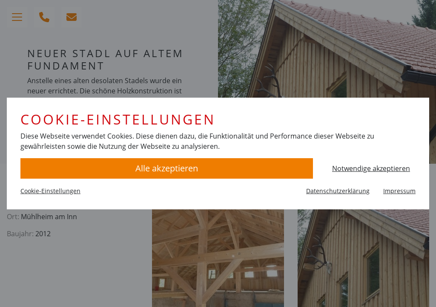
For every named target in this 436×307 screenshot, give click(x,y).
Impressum (399, 191)
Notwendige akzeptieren (371, 168)
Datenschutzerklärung (338, 191)
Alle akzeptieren (166, 168)
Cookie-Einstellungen (50, 191)
